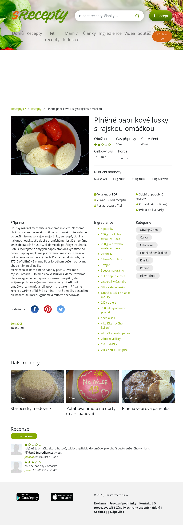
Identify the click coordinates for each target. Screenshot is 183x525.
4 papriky (107, 229)
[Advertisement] (91, 75)
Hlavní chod (148, 276)
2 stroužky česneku (113, 282)
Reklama (100, 503)
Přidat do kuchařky (151, 210)
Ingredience (110, 33)
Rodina (144, 268)
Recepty (34, 33)
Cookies (99, 512)
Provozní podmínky (122, 503)
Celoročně (146, 245)
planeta (29, 457)
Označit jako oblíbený (153, 204)
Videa (129, 33)
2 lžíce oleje (108, 302)
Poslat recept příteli (109, 205)
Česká (144, 237)
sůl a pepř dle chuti (113, 276)
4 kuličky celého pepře (115, 333)
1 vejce (105, 265)
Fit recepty (52, 36)
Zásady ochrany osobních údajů (138, 508)
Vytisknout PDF (107, 194)
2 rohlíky (106, 254)
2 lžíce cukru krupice (114, 350)
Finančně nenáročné (153, 253)
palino (28, 470)
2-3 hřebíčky (109, 344)
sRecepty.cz (18, 109)
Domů (18, 33)
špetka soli (108, 318)
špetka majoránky (112, 270)
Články (89, 33)
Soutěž (144, 33)
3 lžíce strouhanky (113, 287)
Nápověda (117, 512)
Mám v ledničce (71, 36)
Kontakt (145, 503)
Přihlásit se (162, 36)
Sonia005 (17, 324)
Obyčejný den (149, 230)
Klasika (144, 260)
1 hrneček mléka (111, 259)
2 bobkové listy (111, 339)
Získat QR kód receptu (111, 200)
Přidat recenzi (24, 436)
